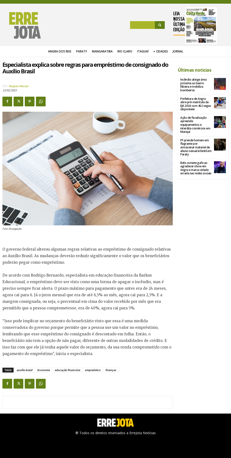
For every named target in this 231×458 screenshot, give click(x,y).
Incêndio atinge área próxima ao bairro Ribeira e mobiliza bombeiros (193, 84)
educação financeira (67, 370)
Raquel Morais (18, 86)
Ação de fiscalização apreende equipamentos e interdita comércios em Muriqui (196, 122)
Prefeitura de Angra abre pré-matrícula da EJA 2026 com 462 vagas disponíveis (195, 103)
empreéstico (92, 370)
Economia (43, 370)
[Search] (160, 25)
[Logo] (21, 25)
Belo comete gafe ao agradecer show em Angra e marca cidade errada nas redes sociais (195, 163)
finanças (110, 370)
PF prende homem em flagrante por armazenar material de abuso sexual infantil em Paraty (195, 143)
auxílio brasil (24, 370)
